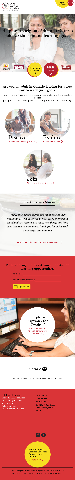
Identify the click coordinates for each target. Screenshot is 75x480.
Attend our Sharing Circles (39, 183)
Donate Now (35, 459)
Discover (18, 137)
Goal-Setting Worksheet (12, 400)
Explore (52, 137)
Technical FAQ (8, 403)
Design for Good (55, 473)
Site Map (31, 473)
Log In (51, 68)
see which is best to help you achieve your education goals (37, 331)
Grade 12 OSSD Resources (13, 398)
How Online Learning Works (21, 141)
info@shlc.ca (41, 401)
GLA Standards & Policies (13, 408)
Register (62, 3)
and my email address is (24, 280)
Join (32, 179)
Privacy (23, 473)
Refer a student (9, 406)
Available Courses (51, 141)
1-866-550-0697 (42, 398)
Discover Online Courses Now (37, 242)
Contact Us (14, 473)
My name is (18, 274)
